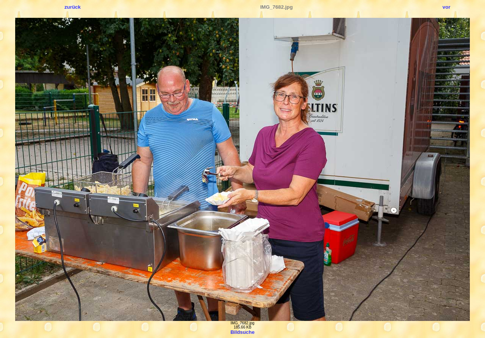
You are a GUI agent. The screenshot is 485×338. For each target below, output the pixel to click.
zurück (72, 7)
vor (447, 7)
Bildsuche (242, 332)
